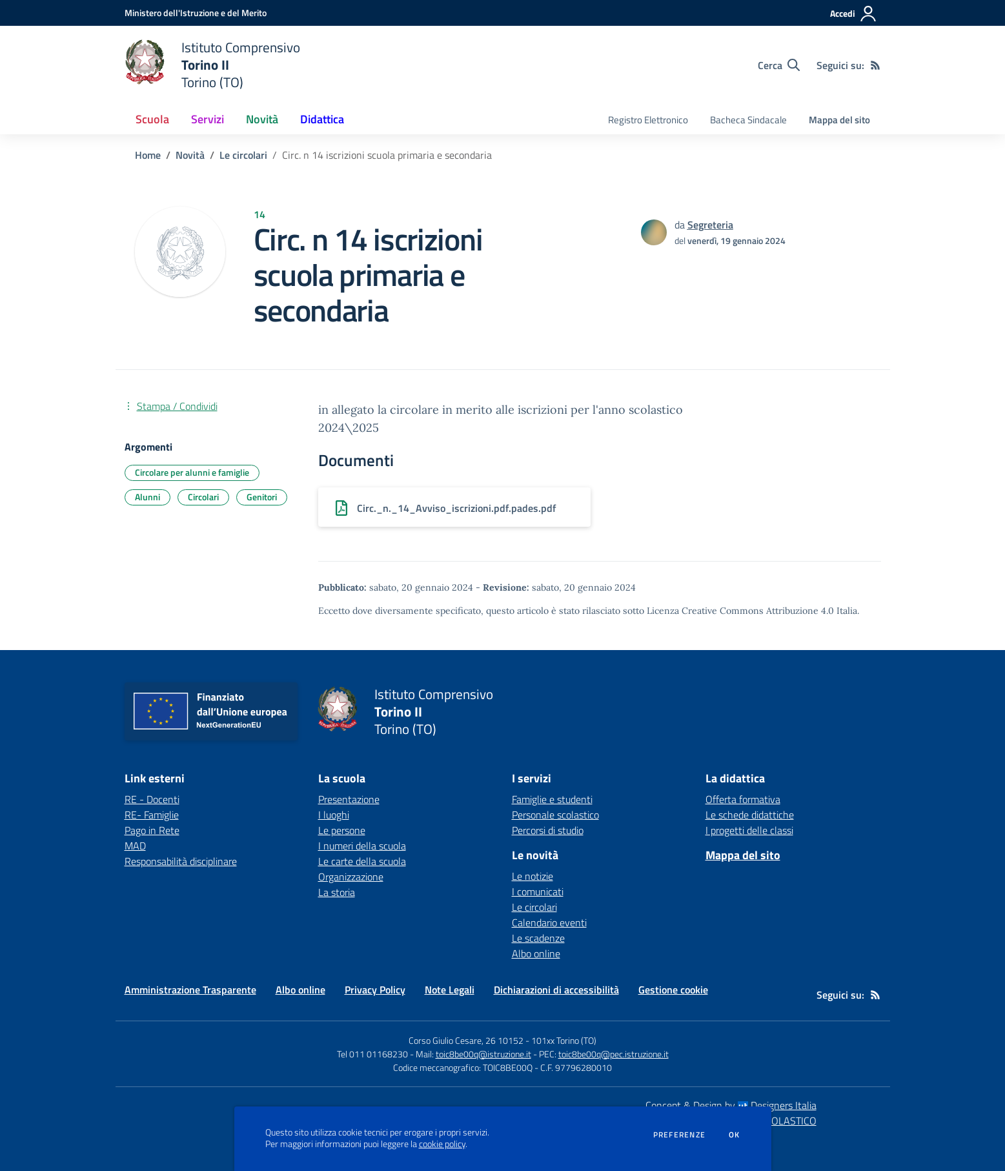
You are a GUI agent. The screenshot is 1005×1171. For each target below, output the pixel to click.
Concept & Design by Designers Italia (731, 1105)
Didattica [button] (322, 119)
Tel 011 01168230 (372, 1054)
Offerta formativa (743, 799)
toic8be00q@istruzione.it (483, 1054)
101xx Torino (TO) (563, 1040)
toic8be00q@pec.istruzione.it (613, 1054)
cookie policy (442, 1144)
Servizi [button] (207, 119)
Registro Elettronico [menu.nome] (648, 119)
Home (148, 155)
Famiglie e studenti (552, 799)
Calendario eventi (549, 922)
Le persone (341, 830)
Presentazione (349, 799)
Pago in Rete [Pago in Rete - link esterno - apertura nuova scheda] (152, 830)
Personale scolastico (555, 814)
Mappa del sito (839, 119)
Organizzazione (350, 876)
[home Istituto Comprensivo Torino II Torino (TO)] (213, 65)
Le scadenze (538, 938)
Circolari (203, 497)
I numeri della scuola (362, 845)
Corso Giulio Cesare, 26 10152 (466, 1040)
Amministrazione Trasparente (190, 989)
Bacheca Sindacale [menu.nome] (748, 119)
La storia (336, 892)
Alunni (147, 497)
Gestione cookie (673, 989)
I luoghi (333, 814)
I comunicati (537, 891)
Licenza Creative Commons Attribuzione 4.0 (740, 610)
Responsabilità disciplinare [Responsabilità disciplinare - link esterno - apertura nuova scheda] (181, 861)
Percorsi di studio (548, 830)
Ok (734, 1135)
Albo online (536, 953)
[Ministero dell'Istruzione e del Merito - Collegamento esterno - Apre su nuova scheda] (196, 12)
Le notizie (532, 876)
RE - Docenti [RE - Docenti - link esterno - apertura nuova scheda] (152, 799)
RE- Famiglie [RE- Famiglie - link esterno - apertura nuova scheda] (152, 814)
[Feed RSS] (875, 65)
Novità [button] (262, 119)
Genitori (262, 497)
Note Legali (449, 989)
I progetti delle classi (749, 830)
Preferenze (679, 1135)
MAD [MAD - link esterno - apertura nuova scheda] (135, 845)
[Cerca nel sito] (779, 65)
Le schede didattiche (750, 814)
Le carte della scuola (362, 861)
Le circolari (243, 155)
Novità (190, 155)
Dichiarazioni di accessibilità (556, 989)
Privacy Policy (375, 989)
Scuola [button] (152, 119)
